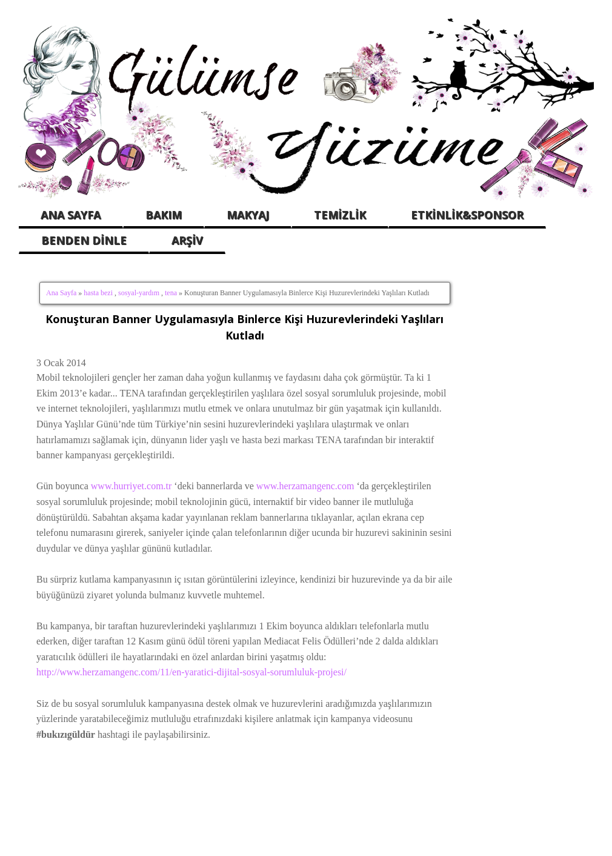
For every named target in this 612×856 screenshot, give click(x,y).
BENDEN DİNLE (84, 240)
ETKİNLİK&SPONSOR (467, 214)
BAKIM (163, 214)
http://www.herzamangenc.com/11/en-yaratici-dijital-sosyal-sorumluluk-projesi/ (191, 672)
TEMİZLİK (340, 214)
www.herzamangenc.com (305, 486)
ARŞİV (187, 240)
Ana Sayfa (61, 293)
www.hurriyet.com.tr (131, 486)
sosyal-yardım (138, 293)
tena (171, 293)
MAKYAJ (248, 214)
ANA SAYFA (71, 214)
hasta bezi (98, 293)
